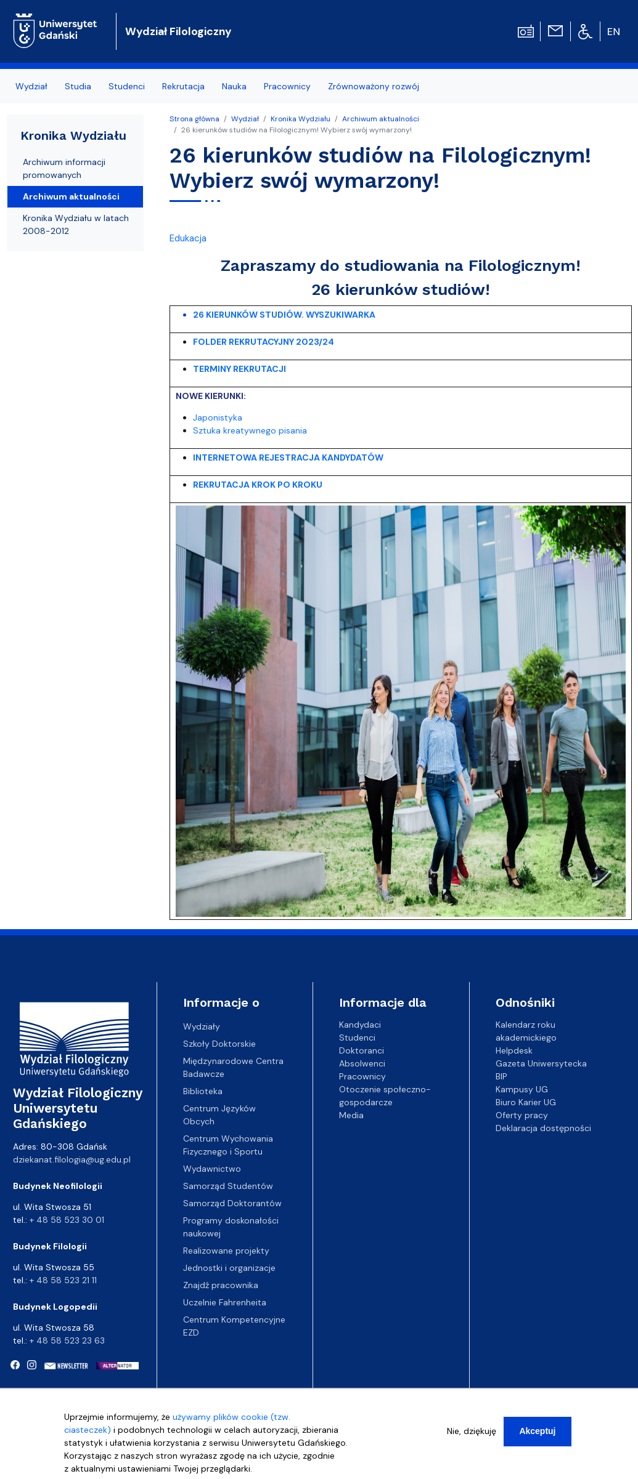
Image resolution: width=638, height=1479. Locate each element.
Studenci (126, 86)
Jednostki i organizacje (229, 1267)
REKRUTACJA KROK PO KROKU (257, 484)
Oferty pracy (522, 1115)
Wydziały (201, 1026)
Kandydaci (360, 1024)
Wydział (31, 86)
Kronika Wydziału (300, 119)
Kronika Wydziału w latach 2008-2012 (76, 224)
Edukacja (188, 238)
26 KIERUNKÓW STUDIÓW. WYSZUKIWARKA (284, 314)
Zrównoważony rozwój (373, 86)
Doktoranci (361, 1050)
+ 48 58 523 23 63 (67, 1340)
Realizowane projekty (226, 1250)
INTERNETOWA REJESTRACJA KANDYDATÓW (289, 457)
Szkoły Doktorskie (219, 1043)
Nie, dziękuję (471, 1440)
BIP (501, 1076)
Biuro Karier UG (526, 1102)
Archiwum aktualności (380, 119)
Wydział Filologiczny (178, 31)
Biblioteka (203, 1091)
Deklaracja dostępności (543, 1128)
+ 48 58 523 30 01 (67, 1219)
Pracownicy (287, 86)
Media (351, 1115)
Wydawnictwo (212, 1168)
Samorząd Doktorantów (232, 1203)
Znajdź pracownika (220, 1285)
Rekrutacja (183, 86)
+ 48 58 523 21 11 (63, 1280)
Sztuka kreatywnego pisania (250, 430)
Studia (78, 86)
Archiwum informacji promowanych (64, 168)
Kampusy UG (522, 1089)
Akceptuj (537, 1440)
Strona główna (194, 119)
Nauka (234, 86)
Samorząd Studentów (228, 1185)
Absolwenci (362, 1063)
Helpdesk (514, 1050)
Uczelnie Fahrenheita (224, 1302)
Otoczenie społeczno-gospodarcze (385, 1096)
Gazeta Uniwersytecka (541, 1063)
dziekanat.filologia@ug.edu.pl (72, 1159)
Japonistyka (217, 417)
